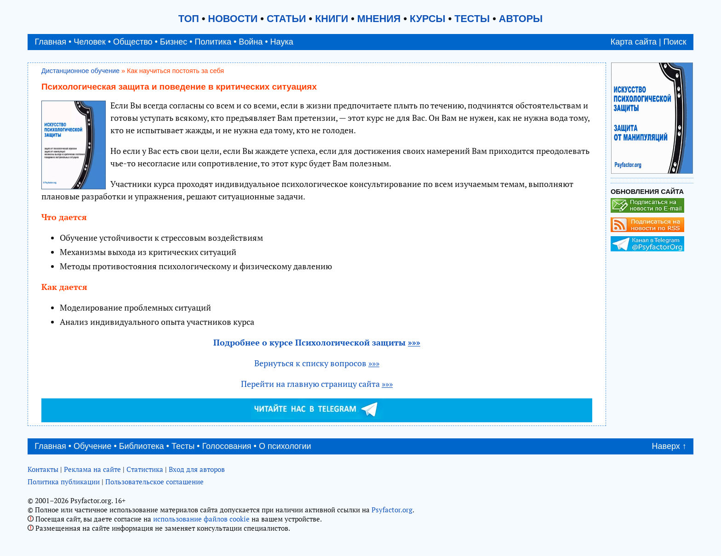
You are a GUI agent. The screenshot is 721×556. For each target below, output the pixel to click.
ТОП (188, 18)
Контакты (43, 469)
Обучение (92, 446)
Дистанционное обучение (80, 70)
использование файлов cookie (201, 518)
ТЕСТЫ (472, 18)
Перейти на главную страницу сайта (317, 383)
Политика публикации (64, 481)
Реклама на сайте (92, 469)
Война (251, 41)
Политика (213, 41)
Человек (89, 41)
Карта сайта (634, 41)
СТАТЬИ (286, 18)
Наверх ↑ (669, 446)
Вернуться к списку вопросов (316, 363)
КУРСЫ (428, 18)
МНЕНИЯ (379, 18)
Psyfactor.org (392, 509)
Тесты (183, 446)
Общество (133, 41)
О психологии (285, 446)
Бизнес (173, 41)
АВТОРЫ (521, 18)
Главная (50, 41)
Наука (281, 41)
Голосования (226, 446)
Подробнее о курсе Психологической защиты (316, 342)
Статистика (144, 469)
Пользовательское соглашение (154, 481)
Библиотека (141, 446)
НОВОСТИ (233, 18)
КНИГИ (331, 18)
